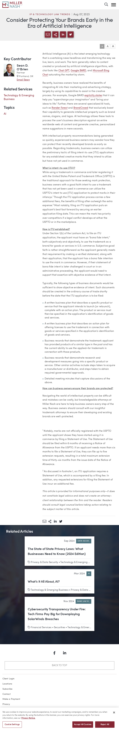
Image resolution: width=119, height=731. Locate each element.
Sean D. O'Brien (22, 67)
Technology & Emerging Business (79, 562)
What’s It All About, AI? (44, 581)
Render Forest (59, 108)
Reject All (105, 726)
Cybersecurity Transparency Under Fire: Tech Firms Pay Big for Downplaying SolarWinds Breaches (57, 614)
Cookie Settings (12, 726)
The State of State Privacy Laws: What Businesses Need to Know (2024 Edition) (57, 551)
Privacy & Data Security (44, 562)
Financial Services (41, 627)
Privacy (6, 704)
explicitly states (93, 95)
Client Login (8, 679)
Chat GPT (63, 70)
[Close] (114, 714)
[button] (113, 4)
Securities (59, 627)
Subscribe (7, 689)
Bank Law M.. (83, 601)
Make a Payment (11, 699)
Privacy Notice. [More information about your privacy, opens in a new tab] (28, 720)
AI (5, 113)
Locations (7, 684)
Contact (6, 694)
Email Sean (23, 80)
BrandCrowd (80, 108)
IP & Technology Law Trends (49, 14)
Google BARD (78, 70)
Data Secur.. (84, 541)
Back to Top (59, 665)
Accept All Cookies (82, 726)
